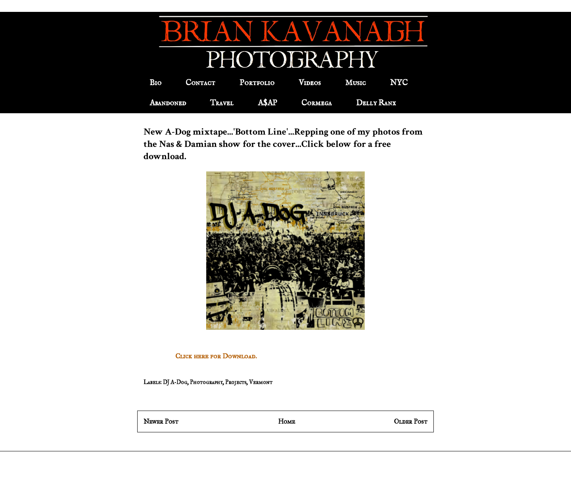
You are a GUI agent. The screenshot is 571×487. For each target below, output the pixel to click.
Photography (206, 382)
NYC (399, 83)
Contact (200, 83)
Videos (310, 83)
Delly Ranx (376, 103)
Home (286, 421)
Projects (235, 382)
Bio (155, 83)
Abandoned (167, 103)
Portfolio (257, 83)
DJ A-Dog (175, 382)
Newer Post (161, 421)
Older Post (410, 421)
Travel (222, 103)
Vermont (260, 382)
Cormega (316, 103)
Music (355, 83)
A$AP (267, 103)
